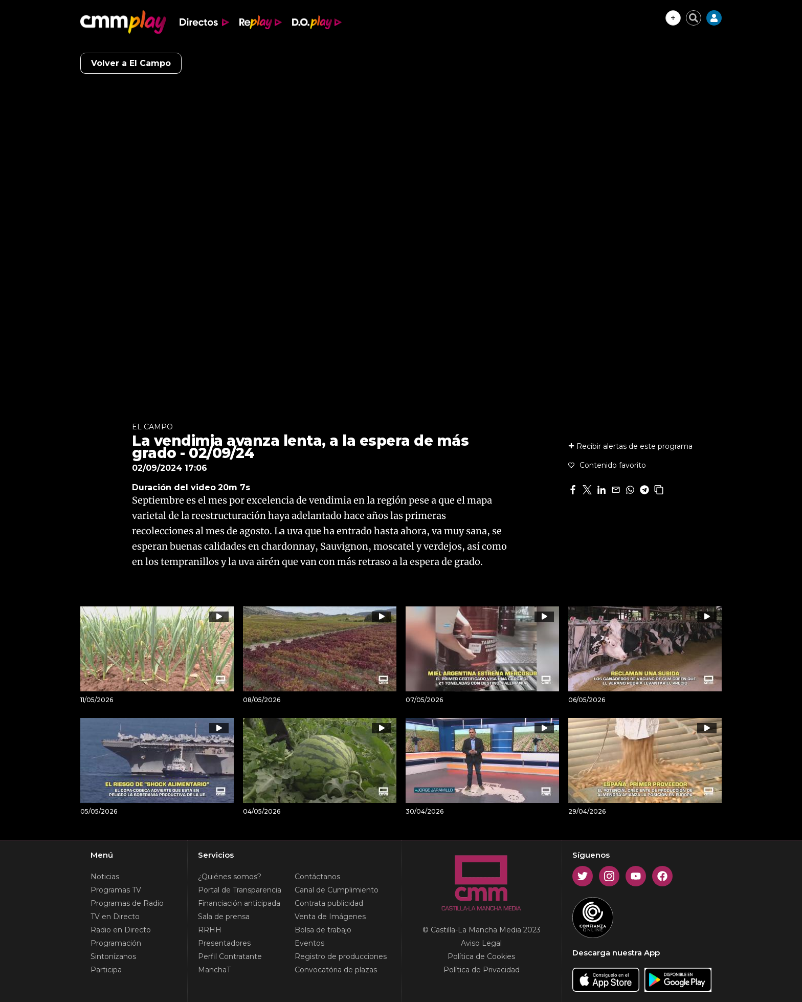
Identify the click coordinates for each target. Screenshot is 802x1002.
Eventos (309, 943)
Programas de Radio (127, 903)
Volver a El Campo (131, 63)
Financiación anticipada (239, 903)
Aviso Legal (481, 943)
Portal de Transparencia (239, 890)
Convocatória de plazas (336, 969)
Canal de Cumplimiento (336, 890)
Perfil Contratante (230, 956)
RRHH (209, 929)
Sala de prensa (224, 916)
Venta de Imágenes (330, 916)
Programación (116, 943)
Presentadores (224, 943)
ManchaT (214, 969)
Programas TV (116, 890)
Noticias (105, 876)
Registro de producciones (341, 956)
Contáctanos (317, 876)
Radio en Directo (121, 929)
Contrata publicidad (329, 903)
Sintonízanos (113, 956)
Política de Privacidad (481, 969)
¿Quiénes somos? (229, 876)
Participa (106, 969)
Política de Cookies (481, 956)
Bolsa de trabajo (323, 929)
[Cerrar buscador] (693, 18)
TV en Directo (115, 916)
